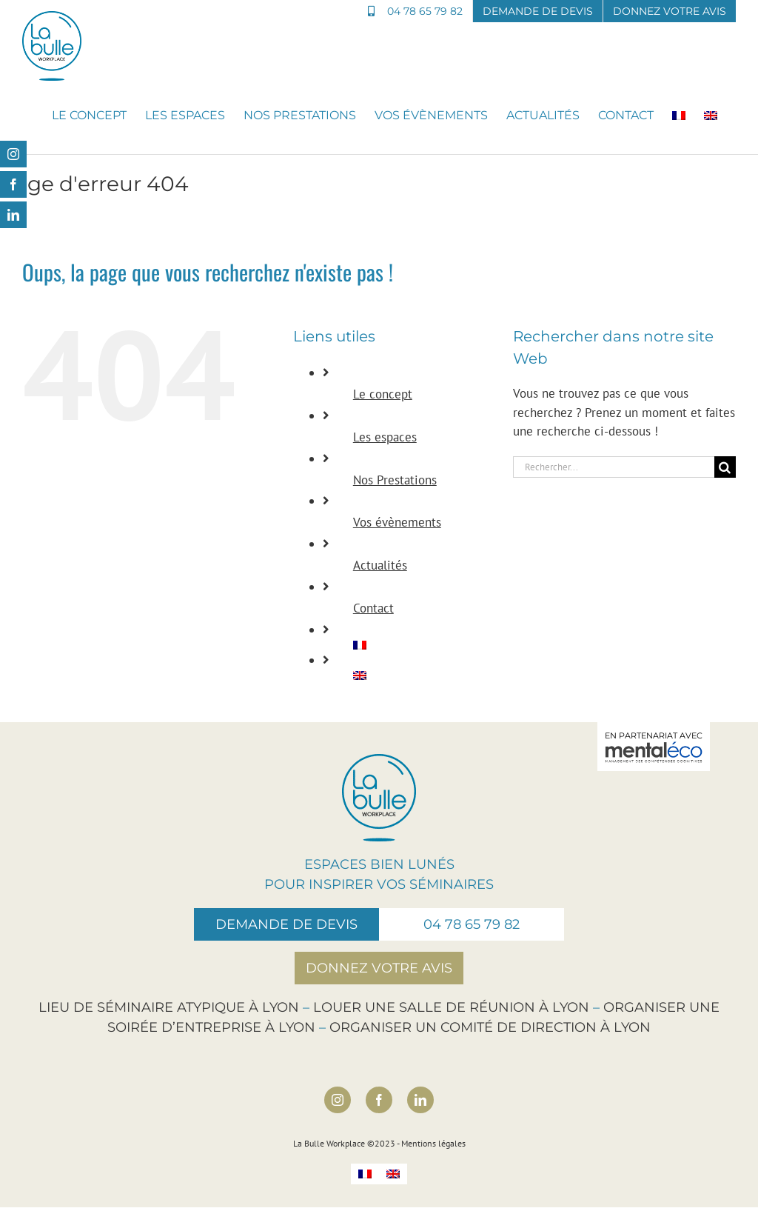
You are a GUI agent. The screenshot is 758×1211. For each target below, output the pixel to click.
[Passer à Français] (365, 1174)
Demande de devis (286, 924)
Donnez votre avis (379, 968)
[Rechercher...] (613, 467)
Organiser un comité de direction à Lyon (490, 1027)
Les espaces (385, 437)
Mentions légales (433, 1143)
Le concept (382, 394)
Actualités (380, 565)
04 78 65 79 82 (471, 924)
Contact (373, 608)
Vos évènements (397, 522)
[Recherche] (725, 467)
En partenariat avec (653, 747)
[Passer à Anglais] (710, 115)
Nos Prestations (395, 480)
